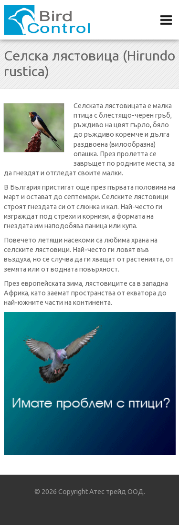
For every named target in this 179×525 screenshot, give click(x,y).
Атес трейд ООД (116, 491)
